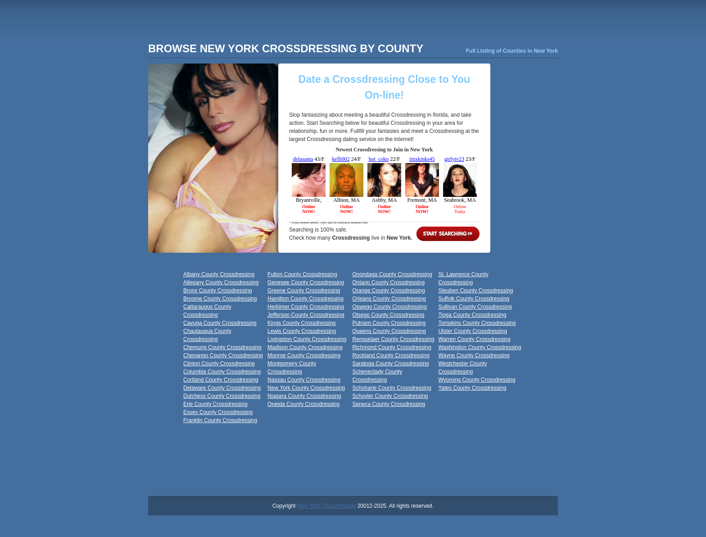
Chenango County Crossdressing (223, 355)
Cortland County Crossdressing (220, 380)
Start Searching (448, 234)
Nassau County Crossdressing (303, 380)
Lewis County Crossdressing (301, 331)
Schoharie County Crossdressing (391, 388)
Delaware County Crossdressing (222, 388)
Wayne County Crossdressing (473, 355)
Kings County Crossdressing (301, 323)
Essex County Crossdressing (218, 412)
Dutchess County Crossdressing (221, 396)
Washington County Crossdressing (479, 347)
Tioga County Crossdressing (472, 315)
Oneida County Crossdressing (303, 404)
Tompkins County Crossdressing (477, 323)
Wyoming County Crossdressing (476, 380)
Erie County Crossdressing (215, 404)
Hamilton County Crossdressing (305, 299)
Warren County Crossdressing (474, 339)
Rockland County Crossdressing (390, 355)
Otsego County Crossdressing (388, 315)
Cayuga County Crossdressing (220, 323)
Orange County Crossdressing (388, 290)
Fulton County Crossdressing (302, 274)
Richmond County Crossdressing (391, 347)
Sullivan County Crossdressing (474, 307)
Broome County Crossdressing (220, 299)
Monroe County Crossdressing (303, 355)
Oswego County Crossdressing (389, 307)
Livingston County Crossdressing (306, 339)
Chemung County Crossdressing (222, 347)
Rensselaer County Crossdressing (393, 339)
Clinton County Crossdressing (219, 363)
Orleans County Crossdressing (388, 299)
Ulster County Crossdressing (472, 331)
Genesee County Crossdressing (305, 282)
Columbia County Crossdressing (222, 372)
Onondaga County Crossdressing (392, 274)
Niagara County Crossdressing (304, 396)
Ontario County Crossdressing (388, 282)
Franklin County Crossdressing (220, 420)
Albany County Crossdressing (218, 274)
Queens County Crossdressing (388, 331)
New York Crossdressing (326, 506)
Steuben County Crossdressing (475, 290)
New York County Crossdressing (306, 388)
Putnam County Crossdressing (388, 323)
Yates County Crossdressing (472, 388)
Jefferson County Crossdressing (305, 315)
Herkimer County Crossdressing (305, 307)
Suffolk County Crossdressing (473, 299)
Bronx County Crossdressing (217, 290)
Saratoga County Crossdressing (390, 363)
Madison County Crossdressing (305, 347)
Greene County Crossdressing (303, 290)
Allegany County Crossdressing (220, 282)
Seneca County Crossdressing (388, 404)
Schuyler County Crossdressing (390, 396)
